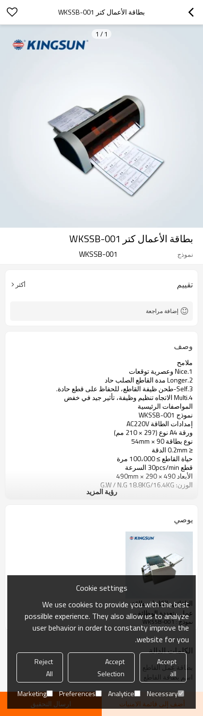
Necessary (165, 693)
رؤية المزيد (101, 491)
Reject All (43, 667)
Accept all (166, 667)
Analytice (124, 693)
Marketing (35, 693)
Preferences (80, 693)
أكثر (21, 284)
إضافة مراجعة (162, 311)
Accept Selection (111, 667)
